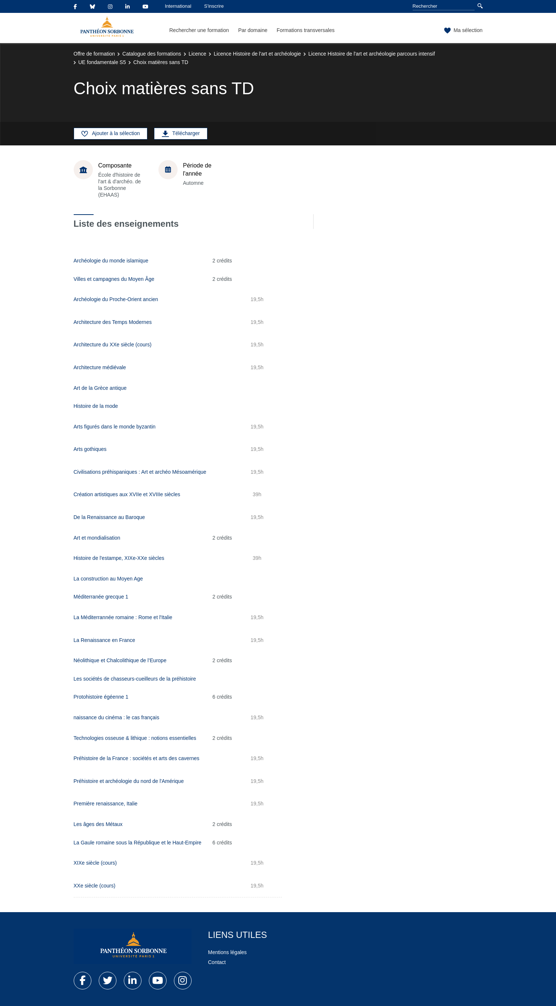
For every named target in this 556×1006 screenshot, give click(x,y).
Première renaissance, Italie (106, 803)
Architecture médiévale (100, 367)
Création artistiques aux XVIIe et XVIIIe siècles (127, 494)
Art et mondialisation (97, 538)
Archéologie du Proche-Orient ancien (116, 299)
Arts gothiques (90, 449)
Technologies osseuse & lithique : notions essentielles (135, 738)
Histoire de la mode (96, 406)
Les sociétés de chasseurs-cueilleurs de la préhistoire (135, 679)
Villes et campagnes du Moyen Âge (114, 279)
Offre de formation (94, 54)
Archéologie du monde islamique (111, 261)
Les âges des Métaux (98, 824)
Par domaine (252, 30)
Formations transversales (306, 30)
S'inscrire (214, 6)
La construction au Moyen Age (108, 579)
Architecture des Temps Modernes (113, 322)
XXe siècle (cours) (95, 886)
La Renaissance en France (104, 640)
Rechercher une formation (199, 30)
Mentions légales (227, 952)
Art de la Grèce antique (100, 388)
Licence (197, 54)
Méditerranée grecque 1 (101, 597)
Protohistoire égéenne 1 (101, 697)
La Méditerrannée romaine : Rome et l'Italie (123, 617)
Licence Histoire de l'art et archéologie (257, 54)
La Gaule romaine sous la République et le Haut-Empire (138, 843)
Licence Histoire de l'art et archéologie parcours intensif (371, 54)
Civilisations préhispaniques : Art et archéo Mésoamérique (140, 472)
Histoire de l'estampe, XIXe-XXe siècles (119, 558)
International (178, 6)
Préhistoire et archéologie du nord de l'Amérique (129, 781)
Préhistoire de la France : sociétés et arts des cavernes (137, 758)
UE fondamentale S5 (102, 62)
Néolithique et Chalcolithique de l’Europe (120, 660)
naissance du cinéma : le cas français (117, 717)
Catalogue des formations (151, 54)
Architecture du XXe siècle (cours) (113, 344)
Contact (217, 962)
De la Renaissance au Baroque (109, 517)
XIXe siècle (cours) (95, 863)
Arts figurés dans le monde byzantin (115, 427)
